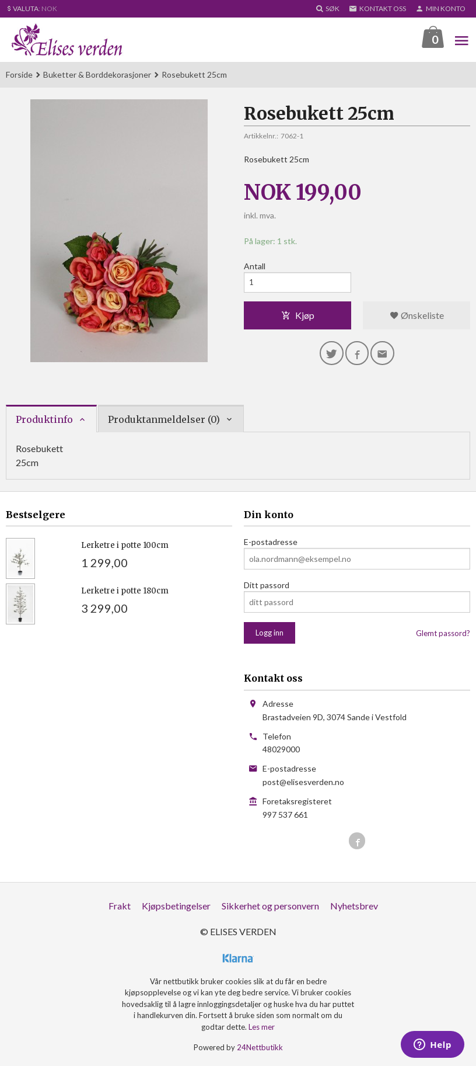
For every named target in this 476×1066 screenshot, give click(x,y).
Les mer (262, 1027)
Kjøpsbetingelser (176, 906)
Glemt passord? (443, 633)
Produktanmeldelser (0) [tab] (164, 420)
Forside (19, 75)
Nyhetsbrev (354, 906)
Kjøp (297, 317)
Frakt (119, 906)
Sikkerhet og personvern (270, 906)
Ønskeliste (417, 317)
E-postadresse (271, 542)
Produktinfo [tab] (44, 420)
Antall (254, 267)
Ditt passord (266, 586)
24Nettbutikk (260, 1048)
